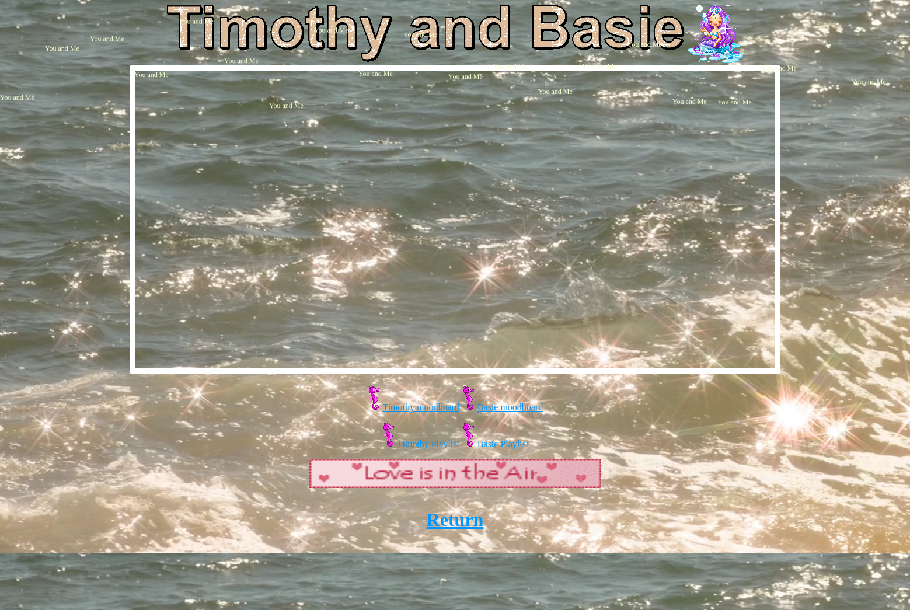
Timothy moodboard (420, 407)
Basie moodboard (510, 407)
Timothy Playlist (428, 444)
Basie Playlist (503, 444)
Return (455, 519)
